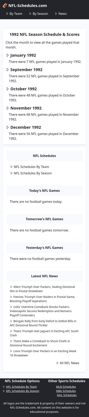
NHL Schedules (67, 395)
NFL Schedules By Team (29, 167)
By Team (14, 13)
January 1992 (23, 55)
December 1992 (25, 127)
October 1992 (23, 88)
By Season (38, 13)
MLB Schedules (66, 387)
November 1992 (26, 108)
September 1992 (26, 69)
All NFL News (67, 363)
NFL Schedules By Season (31, 173)
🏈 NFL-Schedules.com (24, 5)
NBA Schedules (66, 391)
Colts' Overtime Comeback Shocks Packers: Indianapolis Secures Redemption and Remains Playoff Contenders (41, 311)
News (60, 13)
